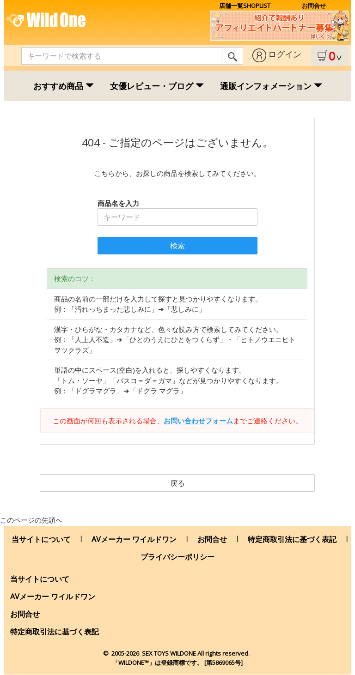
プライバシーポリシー (177, 557)
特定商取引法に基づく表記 (292, 539)
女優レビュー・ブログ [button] (157, 85)
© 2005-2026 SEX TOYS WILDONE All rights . (177, 653)
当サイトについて (41, 539)
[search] (232, 56)
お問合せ (314, 5)
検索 (177, 246)
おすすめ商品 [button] (63, 85)
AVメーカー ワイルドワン (134, 539)
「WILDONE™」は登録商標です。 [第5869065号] (177, 662)
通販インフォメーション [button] (271, 85)
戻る (177, 483)
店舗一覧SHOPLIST (244, 5)
